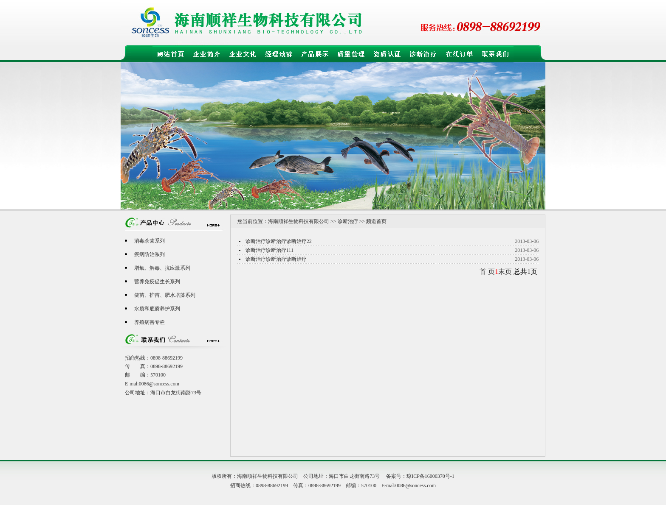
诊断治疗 (348, 221)
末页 (505, 271)
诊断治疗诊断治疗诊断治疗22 (279, 241)
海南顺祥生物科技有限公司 (298, 221)
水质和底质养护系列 (157, 309)
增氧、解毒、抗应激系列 (162, 268)
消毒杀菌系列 (149, 241)
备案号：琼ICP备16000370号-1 (420, 476)
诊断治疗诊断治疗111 (269, 250)
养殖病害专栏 (149, 322)
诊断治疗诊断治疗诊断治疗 (276, 259)
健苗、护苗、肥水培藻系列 (164, 295)
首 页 (487, 271)
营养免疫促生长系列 (157, 282)
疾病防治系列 (149, 254)
